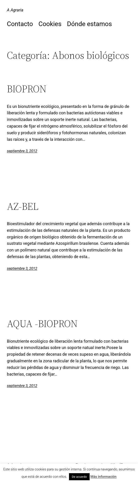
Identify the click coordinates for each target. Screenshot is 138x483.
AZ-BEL (23, 206)
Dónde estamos (89, 24)
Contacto (20, 24)
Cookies (50, 24)
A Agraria (15, 10)
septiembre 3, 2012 (22, 151)
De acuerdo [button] (79, 476)
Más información (104, 477)
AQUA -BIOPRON (42, 324)
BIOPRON (27, 89)
